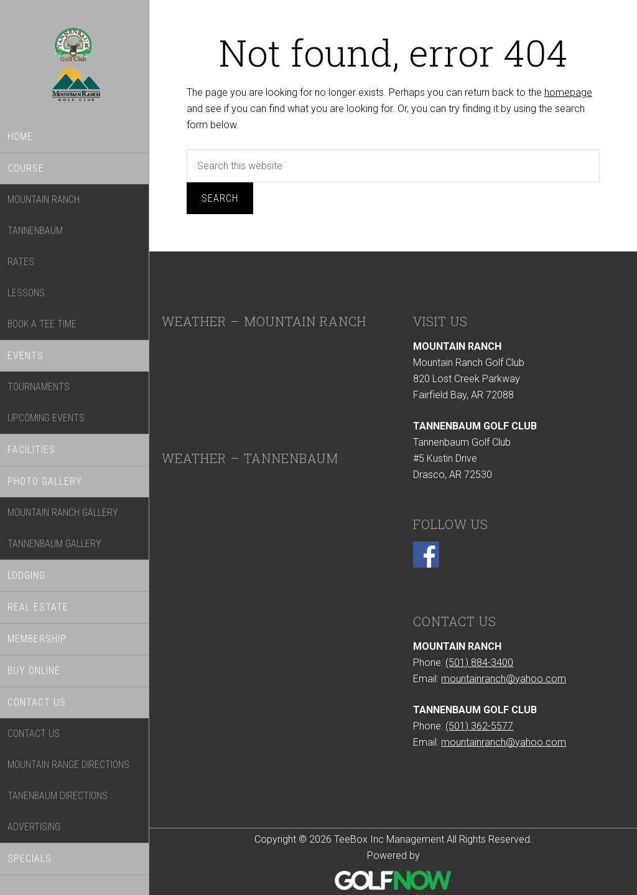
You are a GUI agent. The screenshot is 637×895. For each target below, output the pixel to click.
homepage (568, 92)
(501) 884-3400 (479, 662)
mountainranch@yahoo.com (503, 679)
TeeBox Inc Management (74, 70)
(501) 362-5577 (479, 726)
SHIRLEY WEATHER (267, 385)
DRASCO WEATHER (267, 522)
